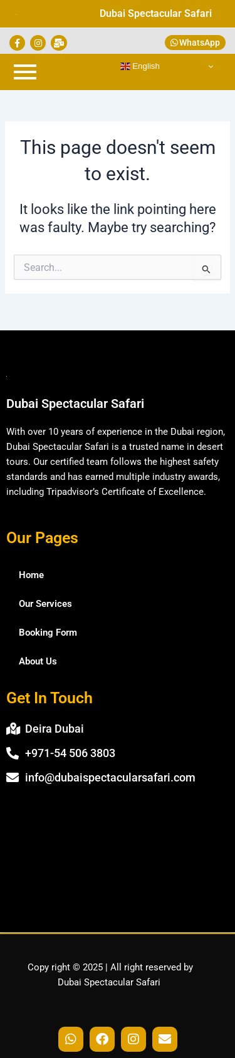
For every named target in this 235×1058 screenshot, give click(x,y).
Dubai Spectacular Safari (156, 13)
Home (31, 575)
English (140, 66)
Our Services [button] (45, 603)
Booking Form (48, 632)
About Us (38, 661)
